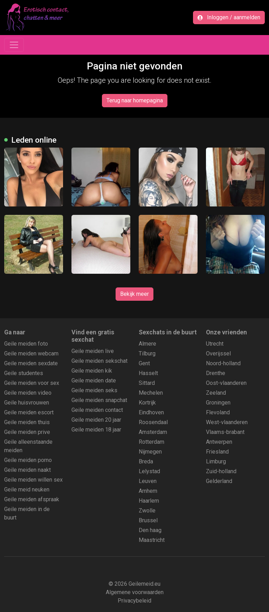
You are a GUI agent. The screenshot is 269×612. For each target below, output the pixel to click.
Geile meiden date (93, 380)
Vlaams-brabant (225, 432)
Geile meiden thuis (27, 422)
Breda (146, 461)
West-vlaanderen (227, 422)
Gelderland (219, 481)
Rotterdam (151, 441)
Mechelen (151, 392)
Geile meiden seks (94, 390)
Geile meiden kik (91, 370)
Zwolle (147, 510)
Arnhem (148, 491)
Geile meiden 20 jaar (96, 419)
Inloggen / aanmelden (229, 17)
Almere (147, 343)
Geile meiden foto (26, 343)
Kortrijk (147, 402)
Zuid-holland (221, 471)
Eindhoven (151, 412)
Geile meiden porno (28, 460)
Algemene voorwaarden (135, 592)
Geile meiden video (27, 392)
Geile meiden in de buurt (27, 513)
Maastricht (152, 540)
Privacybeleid (134, 600)
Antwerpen (219, 441)
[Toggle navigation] (14, 45)
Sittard (147, 383)
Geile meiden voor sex (31, 383)
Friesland (217, 451)
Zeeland (216, 392)
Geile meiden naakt (27, 470)
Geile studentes (23, 373)
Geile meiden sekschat (99, 361)
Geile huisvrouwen (26, 402)
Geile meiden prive (27, 432)
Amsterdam (153, 432)
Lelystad (149, 471)
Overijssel (218, 353)
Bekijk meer (134, 294)
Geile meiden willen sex (33, 479)
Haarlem (149, 500)
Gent (144, 363)
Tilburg (147, 353)
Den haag (150, 530)
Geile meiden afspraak (31, 499)
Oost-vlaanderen (226, 383)
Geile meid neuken (26, 489)
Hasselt (148, 373)
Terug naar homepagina (134, 100)
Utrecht (214, 343)
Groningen (218, 402)
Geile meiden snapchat (99, 400)
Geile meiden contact (97, 410)
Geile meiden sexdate (31, 363)
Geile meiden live (92, 351)
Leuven (148, 481)
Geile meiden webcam (31, 353)
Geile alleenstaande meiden (28, 446)
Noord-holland (223, 363)
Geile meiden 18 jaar (96, 429)
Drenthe (215, 373)
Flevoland (218, 412)
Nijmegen (150, 451)
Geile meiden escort (29, 412)
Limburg (216, 461)
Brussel (148, 520)
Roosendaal (153, 422)
